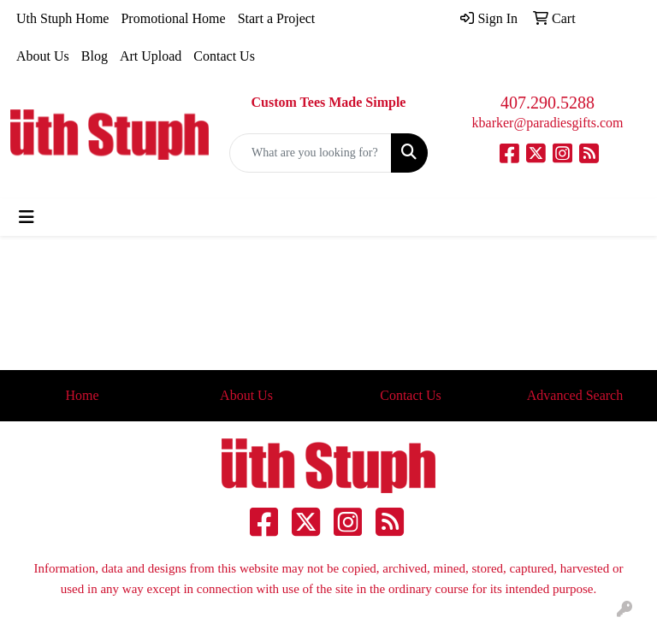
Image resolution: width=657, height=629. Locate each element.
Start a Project (277, 18)
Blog (94, 56)
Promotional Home (173, 18)
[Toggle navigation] (26, 217)
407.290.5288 (547, 102)
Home (81, 395)
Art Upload (150, 56)
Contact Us (224, 56)
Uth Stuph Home (62, 18)
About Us (42, 56)
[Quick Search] (310, 153)
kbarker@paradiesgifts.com (548, 122)
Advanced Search (575, 395)
